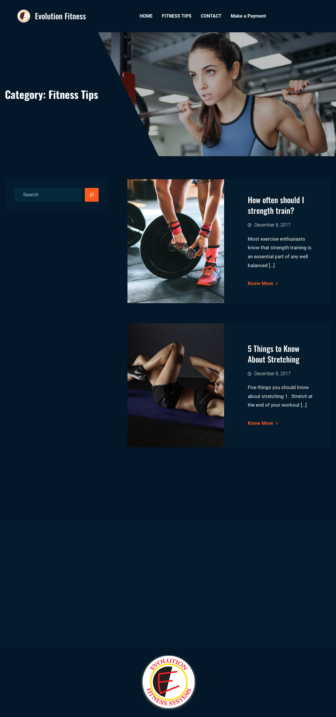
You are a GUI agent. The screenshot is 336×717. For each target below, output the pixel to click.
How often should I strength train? (276, 205)
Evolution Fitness (60, 16)
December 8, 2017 (272, 225)
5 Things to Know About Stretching (273, 354)
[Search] (92, 195)
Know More (260, 283)
